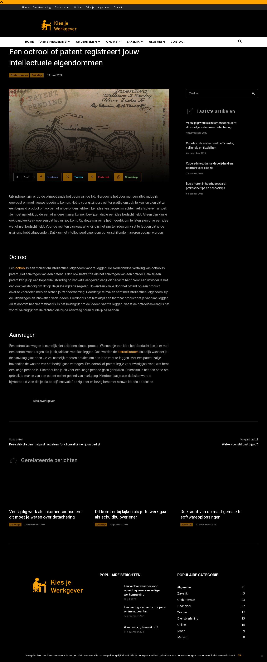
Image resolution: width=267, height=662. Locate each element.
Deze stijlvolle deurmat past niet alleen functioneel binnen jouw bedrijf (54, 444)
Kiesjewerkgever (44, 401)
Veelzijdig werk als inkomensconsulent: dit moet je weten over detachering (211, 125)
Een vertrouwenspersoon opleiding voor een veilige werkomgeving (142, 590)
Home (25, 7)
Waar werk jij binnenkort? (141, 627)
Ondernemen (62, 7)
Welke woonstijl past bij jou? (240, 444)
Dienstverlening (42, 7)
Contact (117, 7)
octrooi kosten (128, 351)
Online (78, 7)
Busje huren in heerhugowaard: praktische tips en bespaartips (206, 186)
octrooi (20, 268)
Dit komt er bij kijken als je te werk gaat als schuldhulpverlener (131, 514)
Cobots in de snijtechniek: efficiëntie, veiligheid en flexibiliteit (210, 145)
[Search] (253, 93)
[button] (240, 42)
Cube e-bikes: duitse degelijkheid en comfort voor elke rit (209, 165)
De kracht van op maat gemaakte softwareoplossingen (211, 514)
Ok (240, 655)
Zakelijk (90, 7)
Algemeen (104, 7)
